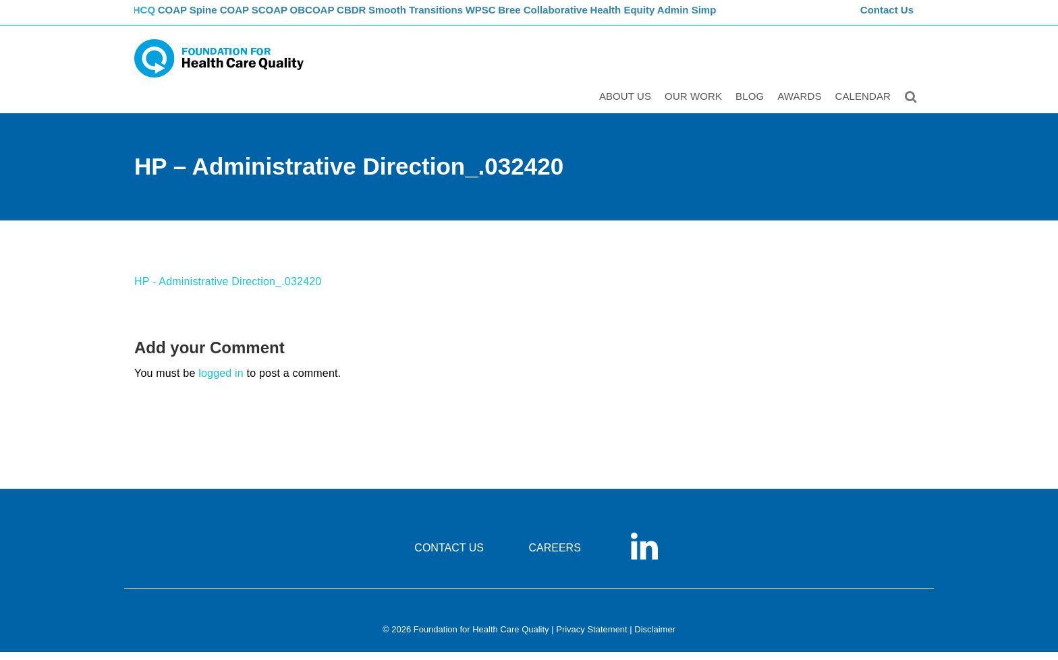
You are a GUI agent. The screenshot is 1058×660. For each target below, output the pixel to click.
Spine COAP (238, 17)
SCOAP (294, 17)
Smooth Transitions (455, 17)
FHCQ (148, 17)
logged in (221, 381)
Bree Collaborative (590, 17)
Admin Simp (738, 17)
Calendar (865, 105)
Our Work (695, 105)
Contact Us (889, 17)
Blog (751, 105)
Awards (801, 105)
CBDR (388, 17)
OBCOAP (343, 17)
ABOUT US (627, 105)
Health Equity (671, 17)
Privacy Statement (592, 637)
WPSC (524, 17)
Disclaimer (654, 637)
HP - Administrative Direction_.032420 (227, 289)
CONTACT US (449, 556)
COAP (186, 17)
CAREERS (554, 556)
